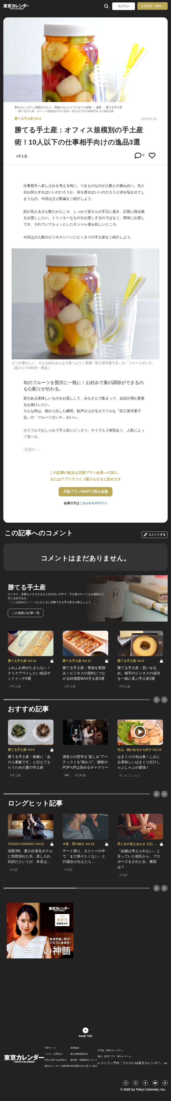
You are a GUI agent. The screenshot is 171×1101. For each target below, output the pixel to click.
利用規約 (74, 1048)
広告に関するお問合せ (56, 1060)
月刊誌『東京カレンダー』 (111, 1050)
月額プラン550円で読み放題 (85, 491)
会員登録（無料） (152, 6)
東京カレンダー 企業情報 (57, 1066)
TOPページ (50, 1048)
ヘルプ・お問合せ (53, 1054)
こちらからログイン (93, 503)
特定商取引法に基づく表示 (83, 1066)
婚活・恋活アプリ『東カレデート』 (115, 1056)
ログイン (123, 6)
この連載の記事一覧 (26, 613)
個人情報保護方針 (79, 1054)
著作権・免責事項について (83, 1060)
